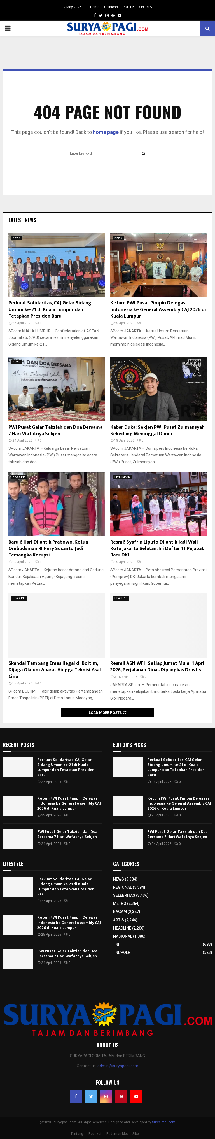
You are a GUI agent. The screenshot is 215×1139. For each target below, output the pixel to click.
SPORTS (145, 7)
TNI (116, 944)
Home (94, 7)
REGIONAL (122, 887)
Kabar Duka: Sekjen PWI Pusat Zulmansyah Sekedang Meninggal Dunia (157, 430)
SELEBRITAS (124, 895)
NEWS (16, 237)
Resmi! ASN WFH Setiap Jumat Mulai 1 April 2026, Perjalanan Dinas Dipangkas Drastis (158, 666)
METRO (119, 903)
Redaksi (94, 1134)
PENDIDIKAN (122, 476)
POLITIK (128, 7)
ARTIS (118, 920)
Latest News (22, 219)
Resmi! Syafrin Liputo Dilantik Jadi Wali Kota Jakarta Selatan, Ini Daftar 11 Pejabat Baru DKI (157, 549)
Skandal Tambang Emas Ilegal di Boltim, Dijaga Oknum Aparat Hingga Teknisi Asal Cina (54, 670)
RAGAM (120, 911)
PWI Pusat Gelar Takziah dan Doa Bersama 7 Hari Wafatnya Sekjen (55, 430)
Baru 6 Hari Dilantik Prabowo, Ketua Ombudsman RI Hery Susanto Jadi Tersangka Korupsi (48, 549)
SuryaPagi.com (163, 1122)
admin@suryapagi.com (117, 1066)
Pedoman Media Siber (123, 1134)
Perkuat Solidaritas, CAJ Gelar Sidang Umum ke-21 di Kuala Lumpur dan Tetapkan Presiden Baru (49, 309)
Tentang (77, 1134)
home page (106, 132)
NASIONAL (122, 936)
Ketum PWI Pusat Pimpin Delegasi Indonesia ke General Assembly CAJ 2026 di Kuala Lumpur (158, 309)
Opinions (111, 7)
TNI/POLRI (122, 952)
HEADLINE (120, 362)
